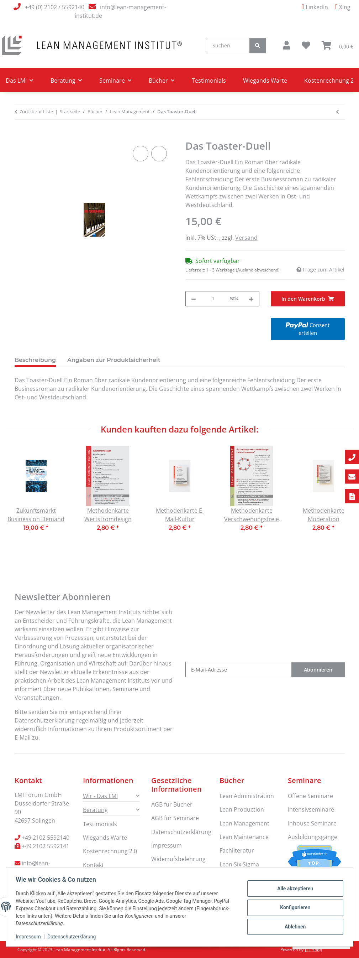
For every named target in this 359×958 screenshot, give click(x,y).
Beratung (95, 810)
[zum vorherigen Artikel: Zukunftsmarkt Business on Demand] (337, 111)
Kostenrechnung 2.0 (110, 851)
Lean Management (244, 823)
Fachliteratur (237, 850)
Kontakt (93, 865)
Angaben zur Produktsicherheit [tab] (113, 360)
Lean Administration (247, 796)
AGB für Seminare (175, 818)
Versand (246, 238)
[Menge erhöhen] (251, 298)
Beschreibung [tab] (35, 360)
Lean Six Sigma (239, 864)
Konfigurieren (293, 907)
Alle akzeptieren (293, 889)
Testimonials (209, 80)
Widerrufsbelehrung (178, 859)
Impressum (29, 936)
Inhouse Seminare (312, 823)
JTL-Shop (313, 950)
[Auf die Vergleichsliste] (140, 153)
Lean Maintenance (244, 837)
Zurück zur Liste (36, 111)
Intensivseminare (311, 809)
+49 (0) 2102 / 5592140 (54, 7)
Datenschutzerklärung (73, 936)
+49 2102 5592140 (45, 838)
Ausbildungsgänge (312, 837)
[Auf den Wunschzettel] (159, 153)
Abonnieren (318, 669)
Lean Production (242, 809)
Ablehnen (293, 926)
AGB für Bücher (171, 804)
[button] (286, 45)
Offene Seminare (310, 796)
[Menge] (213, 298)
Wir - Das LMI (100, 796)
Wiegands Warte (265, 80)
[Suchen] (228, 45)
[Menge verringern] (193, 298)
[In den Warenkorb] (20, 136)
